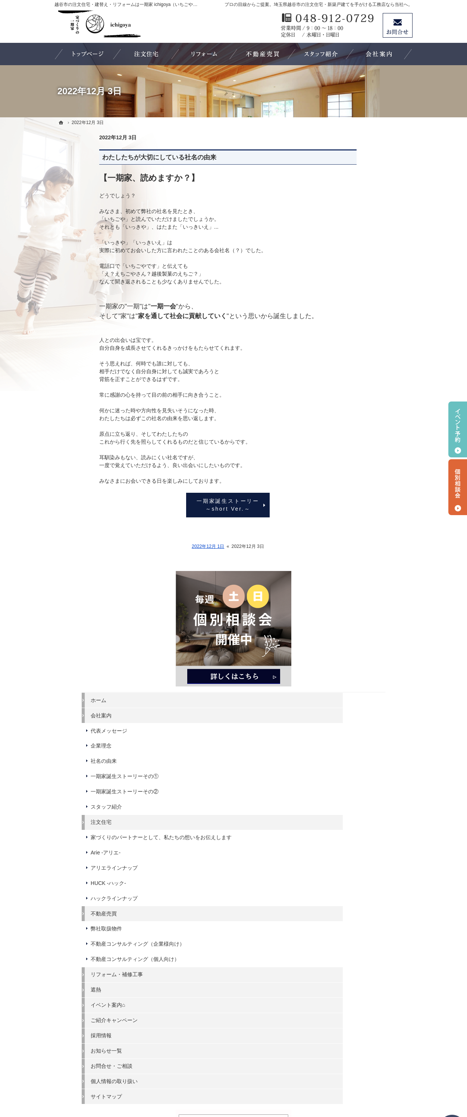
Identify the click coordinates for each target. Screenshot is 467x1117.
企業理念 (342, 282)
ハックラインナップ (355, 441)
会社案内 (342, 252)
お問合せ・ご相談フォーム (368, 1052)
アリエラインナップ (355, 411)
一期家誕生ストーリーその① (366, 313)
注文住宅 (342, 359)
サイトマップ (347, 653)
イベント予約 (457, 429)
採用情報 (342, 591)
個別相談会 (457, 487)
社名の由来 (345, 298)
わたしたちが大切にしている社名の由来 (114, 157)
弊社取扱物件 (347, 472)
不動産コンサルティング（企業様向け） (368, 490)
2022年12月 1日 (163, 546)
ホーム (340, 236)
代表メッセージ (350, 267)
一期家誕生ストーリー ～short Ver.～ (187, 505)
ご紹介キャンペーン (355, 576)
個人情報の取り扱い (355, 637)
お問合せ (398, 25)
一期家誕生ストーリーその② (366, 328)
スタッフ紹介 (347, 343)
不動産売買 (345, 457)
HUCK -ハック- (349, 426)
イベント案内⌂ (349, 561)
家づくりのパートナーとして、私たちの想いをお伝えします (368, 377)
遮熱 (337, 546)
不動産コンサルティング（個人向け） (368, 512)
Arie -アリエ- (347, 396)
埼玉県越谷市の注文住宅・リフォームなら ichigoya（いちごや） (249, 1084)
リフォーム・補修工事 (358, 530)
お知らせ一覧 (347, 607)
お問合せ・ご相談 (353, 622)
